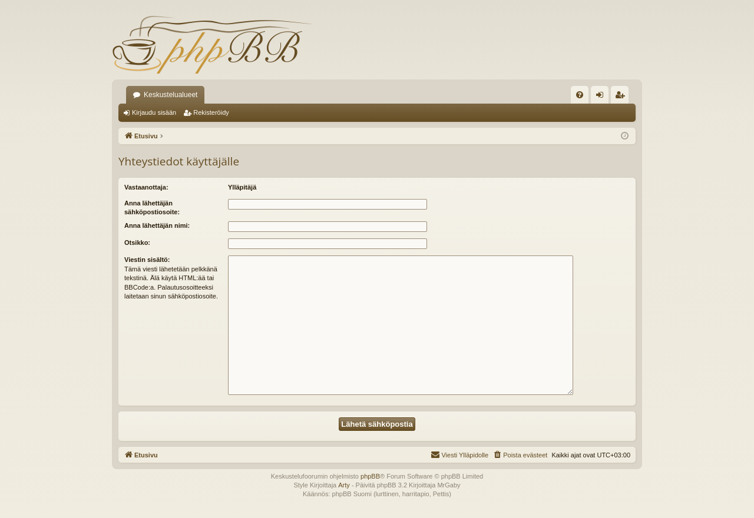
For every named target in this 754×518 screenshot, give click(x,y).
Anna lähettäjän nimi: (157, 225)
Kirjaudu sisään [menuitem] (602, 97)
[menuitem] (579, 95)
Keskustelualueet (170, 95)
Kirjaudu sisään (154, 112)
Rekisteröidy (211, 112)
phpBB (370, 476)
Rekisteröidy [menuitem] (622, 97)
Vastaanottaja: (146, 187)
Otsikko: (137, 242)
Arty (344, 485)
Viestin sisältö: (147, 259)
